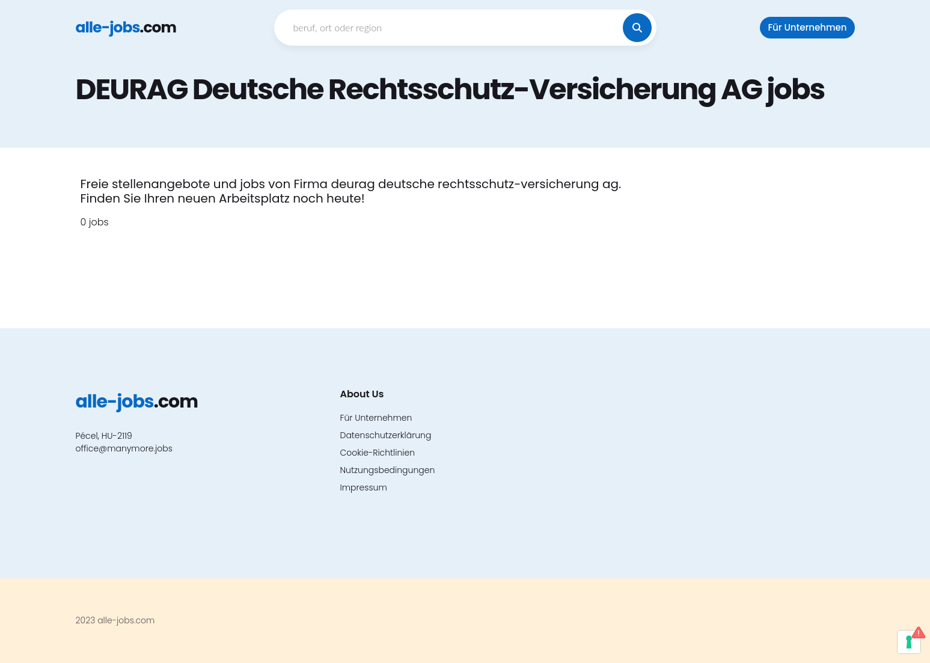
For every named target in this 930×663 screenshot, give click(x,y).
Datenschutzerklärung (386, 435)
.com (126, 27)
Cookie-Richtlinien (377, 453)
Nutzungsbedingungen (387, 470)
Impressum (363, 487)
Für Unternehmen (807, 27)
